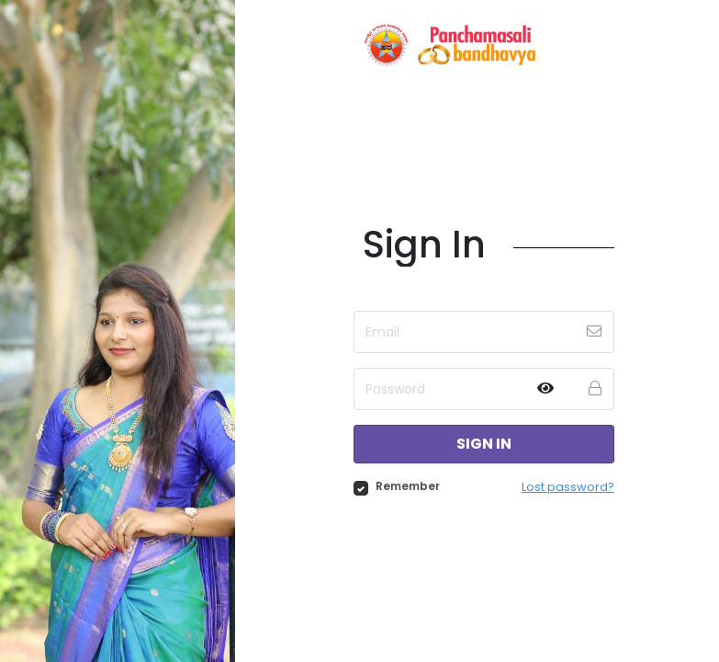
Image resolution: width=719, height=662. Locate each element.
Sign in (483, 443)
